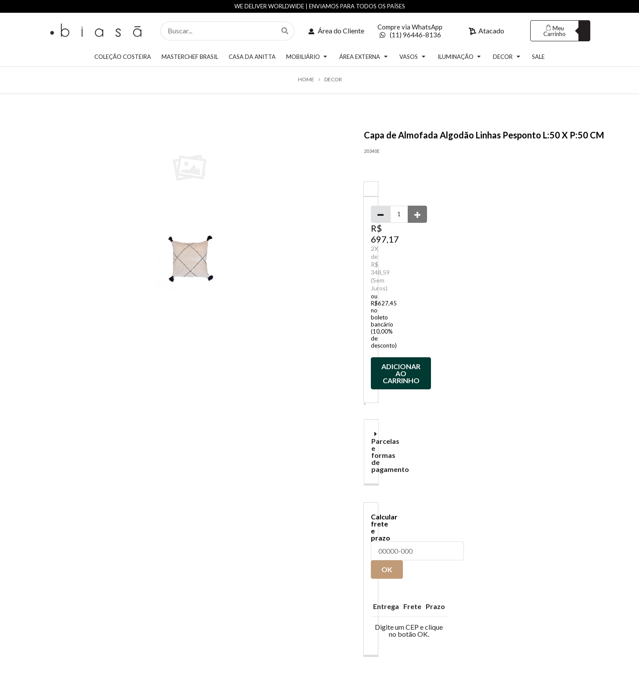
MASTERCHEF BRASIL (190, 56)
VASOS (413, 56)
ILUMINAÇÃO (460, 56)
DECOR (507, 56)
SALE (538, 56)
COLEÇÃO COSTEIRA (122, 56)
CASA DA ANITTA (252, 56)
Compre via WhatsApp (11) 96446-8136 (409, 31)
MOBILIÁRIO (307, 56)
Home (306, 79)
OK (386, 569)
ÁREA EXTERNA (364, 56)
